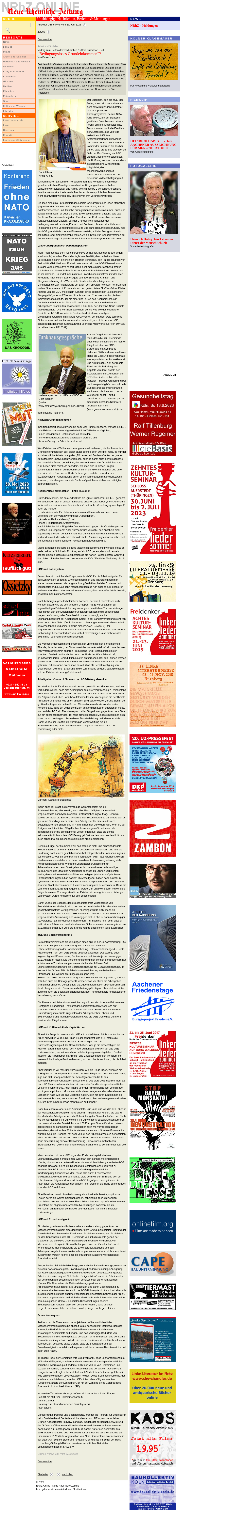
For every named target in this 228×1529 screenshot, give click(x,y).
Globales (8, 66)
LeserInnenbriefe (13, 120)
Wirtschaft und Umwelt (16, 61)
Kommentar (10, 76)
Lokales (7, 47)
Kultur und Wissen (14, 106)
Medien (7, 86)
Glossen (8, 81)
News (6, 42)
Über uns (8, 130)
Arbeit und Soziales (14, 56)
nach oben (67, 1474)
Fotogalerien (10, 96)
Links (6, 125)
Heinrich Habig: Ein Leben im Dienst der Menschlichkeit (151, 241)
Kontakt (7, 135)
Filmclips (8, 91)
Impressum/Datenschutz (17, 140)
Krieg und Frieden (14, 71)
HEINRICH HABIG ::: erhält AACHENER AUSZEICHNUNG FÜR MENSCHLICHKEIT (153, 144)
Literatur (8, 111)
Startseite (43, 1474)
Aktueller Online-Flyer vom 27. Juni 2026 (59, 24)
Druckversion (45, 39)
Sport (6, 101)
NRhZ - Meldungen (144, 25)
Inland (6, 52)
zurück (41, 31)
